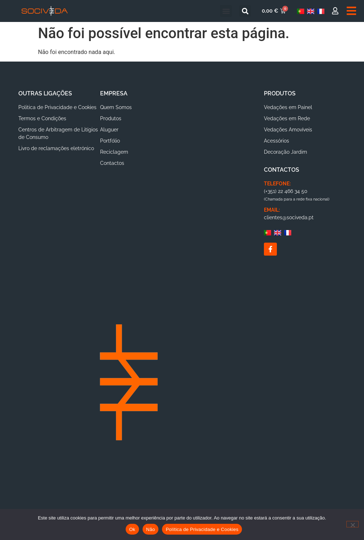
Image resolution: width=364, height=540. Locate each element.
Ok (132, 529)
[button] (226, 11)
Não (150, 529)
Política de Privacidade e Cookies (202, 529)
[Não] (352, 524)
